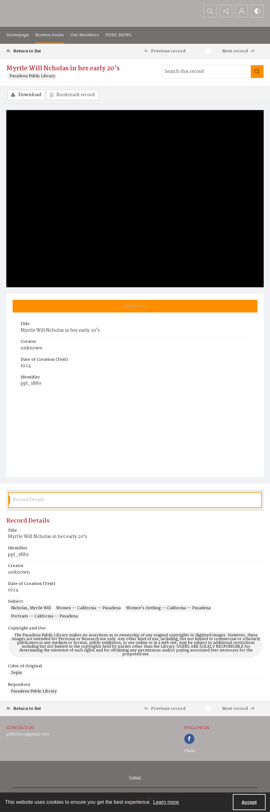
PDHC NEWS (118, 35)
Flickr (189, 751)
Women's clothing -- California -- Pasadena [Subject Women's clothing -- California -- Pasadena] (168, 608)
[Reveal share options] (226, 11)
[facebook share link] (189, 739)
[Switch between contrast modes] (257, 11)
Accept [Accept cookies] (249, 802)
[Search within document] (257, 71)
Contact (135, 777)
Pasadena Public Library (32, 76)
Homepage (17, 35)
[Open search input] (210, 11)
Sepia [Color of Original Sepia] (16, 673)
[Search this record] (206, 71)
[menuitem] (135, 777)
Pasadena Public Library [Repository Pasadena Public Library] (34, 691)
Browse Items (49, 35)
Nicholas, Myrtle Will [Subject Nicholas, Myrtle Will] (31, 608)
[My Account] (242, 11)
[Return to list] (40, 51)
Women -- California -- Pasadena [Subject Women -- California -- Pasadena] (88, 608)
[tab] (135, 306)
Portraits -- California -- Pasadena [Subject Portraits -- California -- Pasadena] (44, 616)
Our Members (84, 35)
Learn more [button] (166, 802)
